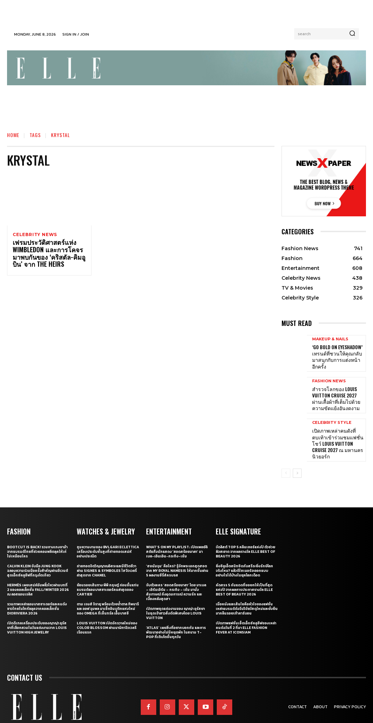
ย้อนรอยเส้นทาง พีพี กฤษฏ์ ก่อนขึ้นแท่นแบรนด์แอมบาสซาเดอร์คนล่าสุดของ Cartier (108, 574)
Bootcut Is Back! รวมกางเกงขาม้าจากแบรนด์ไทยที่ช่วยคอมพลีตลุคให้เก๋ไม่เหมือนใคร (37, 536)
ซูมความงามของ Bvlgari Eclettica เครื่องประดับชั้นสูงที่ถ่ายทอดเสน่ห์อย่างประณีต (108, 536)
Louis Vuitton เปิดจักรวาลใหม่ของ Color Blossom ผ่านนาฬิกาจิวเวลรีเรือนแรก (107, 612)
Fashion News (329, 377)
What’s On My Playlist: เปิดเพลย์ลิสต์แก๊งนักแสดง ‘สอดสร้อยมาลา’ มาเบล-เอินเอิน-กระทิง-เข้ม (177, 536)
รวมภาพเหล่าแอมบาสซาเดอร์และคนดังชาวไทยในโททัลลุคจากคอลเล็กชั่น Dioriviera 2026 (37, 593)
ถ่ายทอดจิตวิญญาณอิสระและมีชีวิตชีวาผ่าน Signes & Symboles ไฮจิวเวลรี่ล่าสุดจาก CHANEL (107, 555)
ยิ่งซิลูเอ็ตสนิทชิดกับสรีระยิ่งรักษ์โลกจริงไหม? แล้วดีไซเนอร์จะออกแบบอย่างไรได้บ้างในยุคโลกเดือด (244, 555)
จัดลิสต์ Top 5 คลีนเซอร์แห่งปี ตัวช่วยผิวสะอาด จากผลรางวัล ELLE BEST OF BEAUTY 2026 (245, 536)
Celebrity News (35, 235)
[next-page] (297, 458)
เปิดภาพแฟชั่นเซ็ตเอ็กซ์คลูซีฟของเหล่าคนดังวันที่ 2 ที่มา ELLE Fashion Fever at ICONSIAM (246, 612)
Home (13, 134)
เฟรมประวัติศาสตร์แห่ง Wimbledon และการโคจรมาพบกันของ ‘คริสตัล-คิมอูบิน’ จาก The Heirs (47, 255)
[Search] (352, 33)
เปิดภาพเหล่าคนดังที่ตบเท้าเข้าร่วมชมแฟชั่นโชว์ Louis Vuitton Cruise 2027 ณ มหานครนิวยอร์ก (337, 431)
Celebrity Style (332, 416)
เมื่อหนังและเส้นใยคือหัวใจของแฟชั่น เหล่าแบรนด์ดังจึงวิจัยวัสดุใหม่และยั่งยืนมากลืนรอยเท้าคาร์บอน (247, 593)
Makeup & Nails (330, 342)
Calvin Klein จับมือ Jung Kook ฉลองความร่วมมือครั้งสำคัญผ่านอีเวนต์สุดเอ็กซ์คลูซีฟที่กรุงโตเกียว (37, 555)
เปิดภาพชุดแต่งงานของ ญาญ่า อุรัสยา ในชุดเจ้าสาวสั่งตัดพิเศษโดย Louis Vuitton (175, 598)
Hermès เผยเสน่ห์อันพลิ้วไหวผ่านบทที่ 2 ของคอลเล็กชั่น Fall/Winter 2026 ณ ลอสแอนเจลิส (38, 574)
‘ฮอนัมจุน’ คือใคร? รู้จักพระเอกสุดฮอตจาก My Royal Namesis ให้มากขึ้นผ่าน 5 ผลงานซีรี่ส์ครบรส (177, 555)
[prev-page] (286, 458)
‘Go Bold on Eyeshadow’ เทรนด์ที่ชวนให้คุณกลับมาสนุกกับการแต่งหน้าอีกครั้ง (337, 354)
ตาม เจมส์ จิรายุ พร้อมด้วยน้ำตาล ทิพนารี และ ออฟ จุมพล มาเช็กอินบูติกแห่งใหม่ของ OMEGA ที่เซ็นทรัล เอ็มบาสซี (108, 593)
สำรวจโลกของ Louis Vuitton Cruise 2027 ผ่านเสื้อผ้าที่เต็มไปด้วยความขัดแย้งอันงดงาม (337, 393)
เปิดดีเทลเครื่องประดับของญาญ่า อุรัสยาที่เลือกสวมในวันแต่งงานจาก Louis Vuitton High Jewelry (37, 612)
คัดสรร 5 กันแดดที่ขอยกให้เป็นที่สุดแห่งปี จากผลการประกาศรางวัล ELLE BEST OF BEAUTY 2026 (244, 574)
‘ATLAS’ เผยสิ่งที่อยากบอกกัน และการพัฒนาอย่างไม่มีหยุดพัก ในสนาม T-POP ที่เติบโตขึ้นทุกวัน (176, 617)
